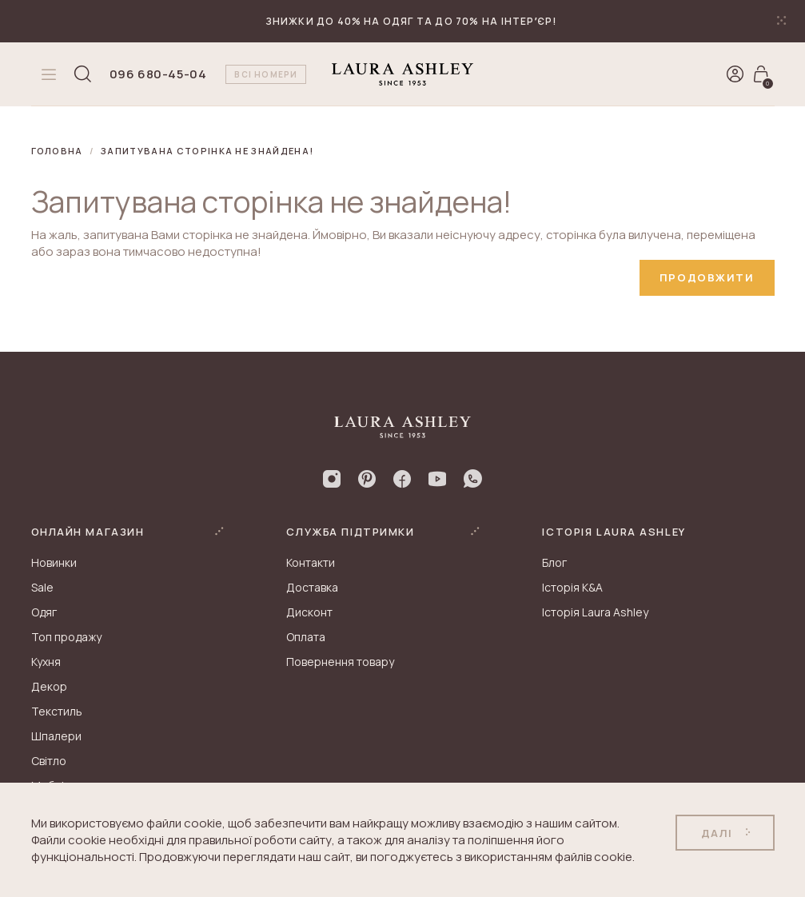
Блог (554, 562)
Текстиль (56, 711)
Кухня (46, 661)
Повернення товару (340, 661)
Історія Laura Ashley (595, 612)
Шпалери (56, 736)
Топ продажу (66, 636)
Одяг (44, 612)
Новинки (54, 562)
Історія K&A (572, 587)
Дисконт (309, 612)
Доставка (312, 587)
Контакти (310, 562)
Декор (49, 686)
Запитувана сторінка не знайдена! (207, 151)
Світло (48, 760)
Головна (57, 151)
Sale (42, 587)
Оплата (305, 636)
